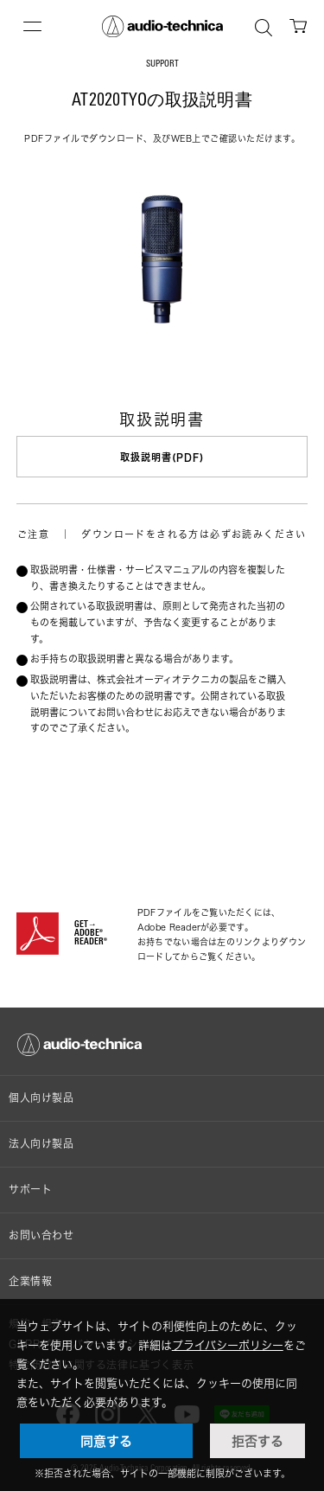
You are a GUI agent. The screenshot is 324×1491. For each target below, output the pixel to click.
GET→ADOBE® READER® (90, 934)
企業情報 (30, 1281)
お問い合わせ (41, 1235)
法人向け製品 (41, 1143)
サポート (30, 1189)
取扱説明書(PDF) (162, 457)
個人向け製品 (41, 1097)
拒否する (257, 1440)
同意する (106, 1440)
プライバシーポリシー (227, 1345)
